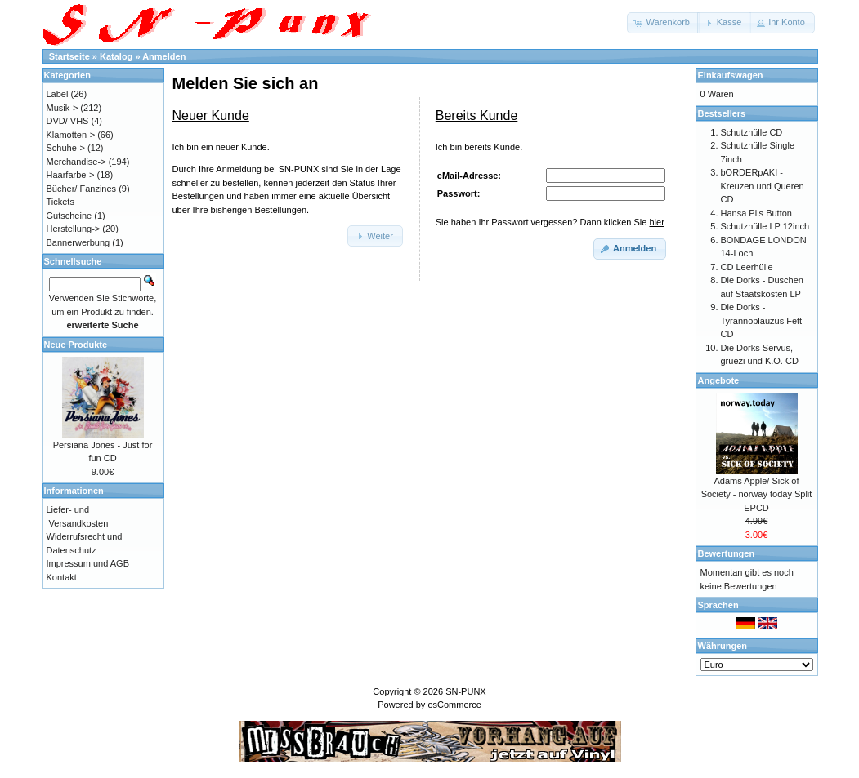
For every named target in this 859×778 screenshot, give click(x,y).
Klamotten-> (71, 135)
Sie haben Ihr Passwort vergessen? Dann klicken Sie (550, 222)
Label (58, 94)
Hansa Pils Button (756, 213)
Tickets (60, 202)
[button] (663, 22)
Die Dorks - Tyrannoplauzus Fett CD (762, 320)
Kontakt (62, 577)
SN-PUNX (465, 691)
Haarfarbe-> (71, 175)
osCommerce (454, 704)
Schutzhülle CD (752, 132)
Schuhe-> (66, 148)
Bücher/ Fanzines (82, 188)
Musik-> (62, 108)
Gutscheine (69, 215)
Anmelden (164, 56)
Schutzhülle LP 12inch (765, 226)
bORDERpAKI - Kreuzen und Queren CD (762, 185)
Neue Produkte (76, 344)
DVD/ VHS (68, 121)
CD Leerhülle (747, 267)
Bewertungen (726, 553)
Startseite (69, 56)
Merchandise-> (76, 162)
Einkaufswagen (730, 75)
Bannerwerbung (78, 242)
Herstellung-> (74, 228)
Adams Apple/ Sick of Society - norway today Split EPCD (756, 494)
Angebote (719, 380)
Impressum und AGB (88, 563)
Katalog (116, 56)
